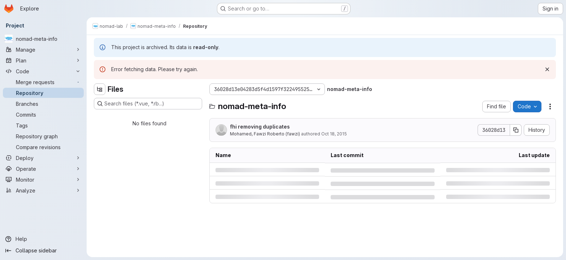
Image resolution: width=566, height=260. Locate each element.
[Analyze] (43, 190)
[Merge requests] (43, 82)
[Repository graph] (43, 136)
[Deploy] (43, 158)
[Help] (43, 239)
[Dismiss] (547, 69)
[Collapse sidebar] (43, 251)
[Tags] (43, 125)
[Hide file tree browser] (99, 89)
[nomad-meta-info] (43, 39)
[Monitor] (43, 179)
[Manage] (43, 49)
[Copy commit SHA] (516, 130)
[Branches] (43, 104)
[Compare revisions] (43, 147)
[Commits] (43, 114)
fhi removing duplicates (260, 127)
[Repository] (43, 93)
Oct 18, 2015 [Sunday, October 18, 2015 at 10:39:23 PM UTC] (334, 133)
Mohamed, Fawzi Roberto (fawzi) (265, 133)
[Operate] (43, 169)
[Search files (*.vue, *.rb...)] (148, 103)
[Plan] (43, 60)
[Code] (43, 71)
